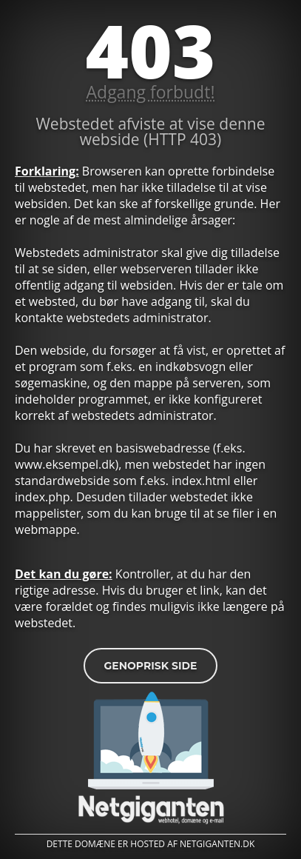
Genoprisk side (150, 665)
